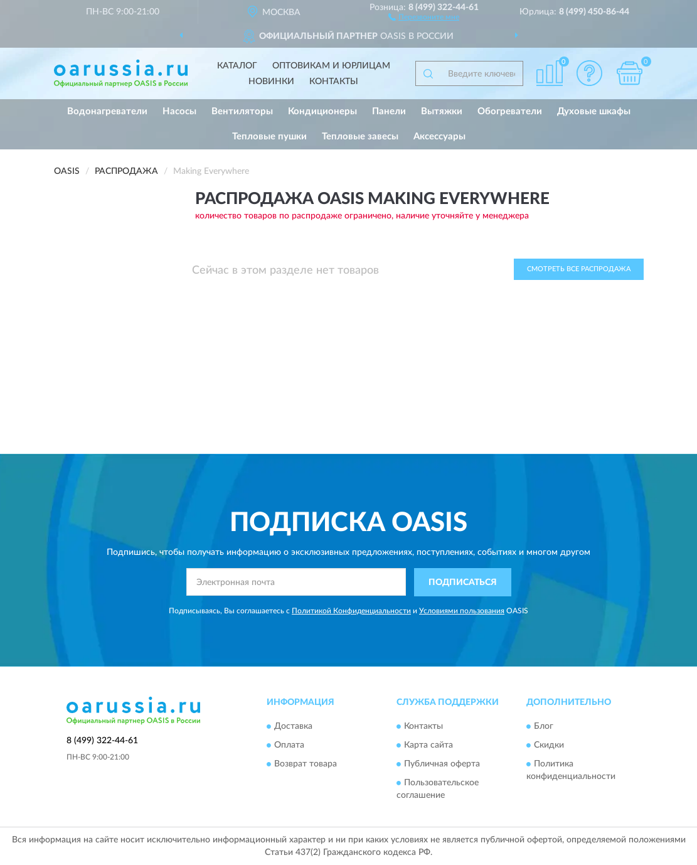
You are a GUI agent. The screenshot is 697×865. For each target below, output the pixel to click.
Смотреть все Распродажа (578, 269)
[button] (423, 16)
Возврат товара (305, 764)
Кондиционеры (322, 111)
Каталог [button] (237, 66)
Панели (389, 111)
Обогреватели (509, 111)
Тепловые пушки (269, 136)
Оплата (289, 745)
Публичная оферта (442, 764)
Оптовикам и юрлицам (331, 66)
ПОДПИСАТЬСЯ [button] (462, 582)
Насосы (179, 111)
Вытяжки (441, 111)
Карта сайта (428, 745)
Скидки (549, 745)
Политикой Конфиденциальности (351, 611)
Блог (543, 727)
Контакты (333, 81)
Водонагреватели (107, 111)
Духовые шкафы (593, 111)
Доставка (293, 727)
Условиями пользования (461, 611)
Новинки (271, 81)
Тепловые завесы (360, 136)
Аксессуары (439, 136)
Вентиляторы (242, 111)
